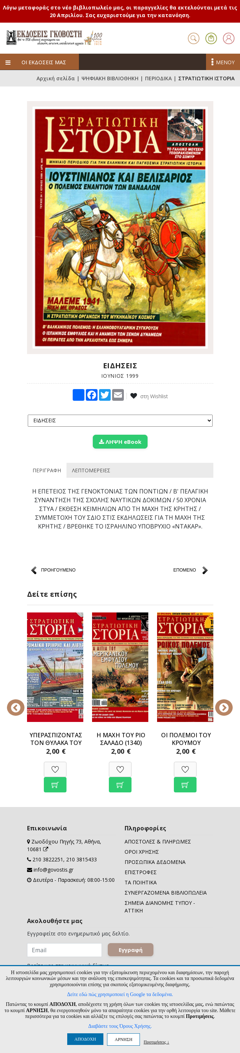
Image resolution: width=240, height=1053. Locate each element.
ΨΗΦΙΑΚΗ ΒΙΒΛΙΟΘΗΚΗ (109, 78)
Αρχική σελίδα (56, 78)
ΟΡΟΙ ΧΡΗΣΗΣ (142, 851)
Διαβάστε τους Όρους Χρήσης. (120, 1026)
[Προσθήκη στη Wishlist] (55, 765)
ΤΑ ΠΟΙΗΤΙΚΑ (141, 882)
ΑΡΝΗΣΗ (123, 1039)
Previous (21, 702)
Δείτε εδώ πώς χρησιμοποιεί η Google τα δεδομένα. (120, 994)
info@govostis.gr (53, 869)
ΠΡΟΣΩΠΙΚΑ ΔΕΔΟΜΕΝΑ (155, 861)
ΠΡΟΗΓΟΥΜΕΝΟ (58, 570)
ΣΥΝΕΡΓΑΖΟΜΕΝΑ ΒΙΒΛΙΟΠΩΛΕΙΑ (166, 892)
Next (218, 702)
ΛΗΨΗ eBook (120, 441)
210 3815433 (81, 859)
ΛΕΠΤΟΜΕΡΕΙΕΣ (91, 470)
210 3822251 (48, 859)
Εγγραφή (130, 949)
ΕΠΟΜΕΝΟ (184, 570)
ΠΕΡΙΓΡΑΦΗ (47, 470)
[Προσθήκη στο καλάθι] (55, 780)
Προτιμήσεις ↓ (156, 1041)
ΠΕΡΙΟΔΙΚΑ (158, 78)
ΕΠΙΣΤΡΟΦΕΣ (141, 872)
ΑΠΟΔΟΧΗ (85, 1039)
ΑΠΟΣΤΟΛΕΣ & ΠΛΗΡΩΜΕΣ (158, 841)
